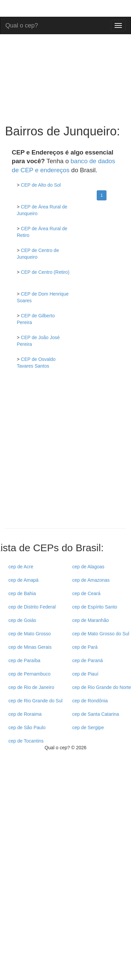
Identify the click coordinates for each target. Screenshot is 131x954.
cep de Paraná (87, 660)
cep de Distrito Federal (32, 607)
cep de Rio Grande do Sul (35, 700)
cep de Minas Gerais (29, 647)
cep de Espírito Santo (94, 607)
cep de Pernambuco (29, 674)
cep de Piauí (85, 674)
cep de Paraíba (24, 660)
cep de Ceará (86, 593)
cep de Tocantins (26, 741)
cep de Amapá (23, 580)
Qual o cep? (21, 24)
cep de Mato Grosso (29, 633)
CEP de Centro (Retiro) (45, 272)
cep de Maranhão (90, 620)
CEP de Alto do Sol (41, 185)
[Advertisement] (63, 454)
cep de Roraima (25, 714)
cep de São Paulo (27, 727)
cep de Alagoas (88, 566)
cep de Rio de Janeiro (31, 687)
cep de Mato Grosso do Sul (100, 633)
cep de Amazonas (91, 580)
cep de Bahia (22, 593)
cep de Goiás (22, 620)
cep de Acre (20, 566)
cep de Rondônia (90, 700)
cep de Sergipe (88, 727)
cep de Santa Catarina (95, 714)
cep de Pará (85, 647)
